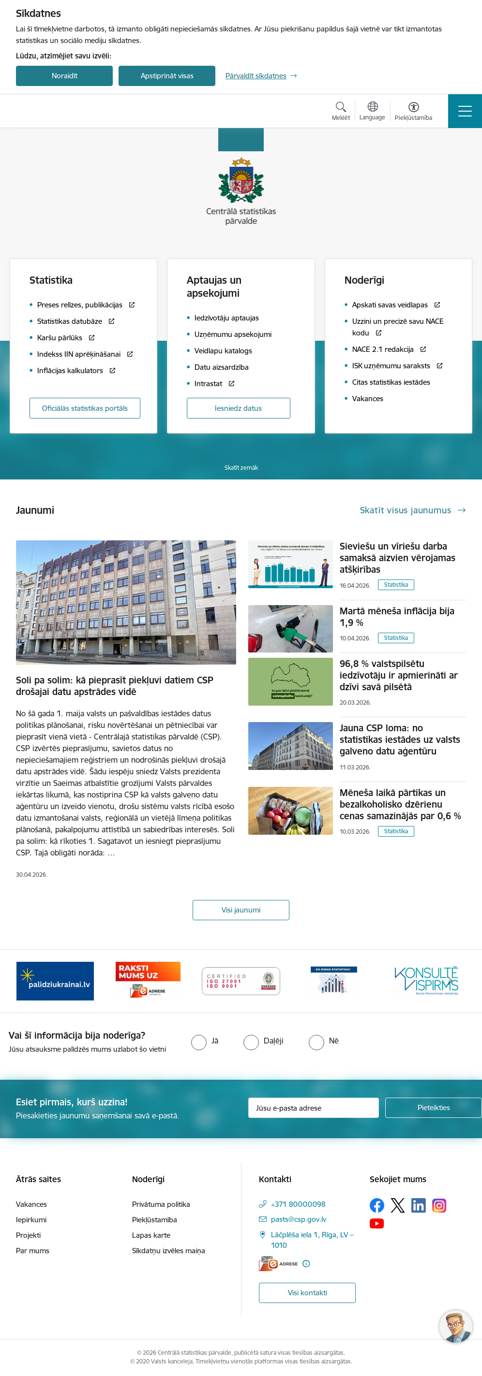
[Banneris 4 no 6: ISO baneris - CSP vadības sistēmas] (241, 980)
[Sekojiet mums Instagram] (439, 1206)
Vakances (31, 1204)
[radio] (204, 1040)
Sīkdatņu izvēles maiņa (168, 1250)
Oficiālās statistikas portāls (85, 408)
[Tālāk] (450, 981)
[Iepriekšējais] (32, 981)
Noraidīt (64, 75)
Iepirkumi (31, 1219)
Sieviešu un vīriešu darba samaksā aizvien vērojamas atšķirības (397, 557)
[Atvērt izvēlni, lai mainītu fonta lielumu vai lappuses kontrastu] (413, 112)
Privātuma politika (161, 1204)
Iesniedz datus (238, 408)
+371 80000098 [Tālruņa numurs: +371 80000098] (298, 1204)
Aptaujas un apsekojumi (214, 287)
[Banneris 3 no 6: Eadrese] (148, 980)
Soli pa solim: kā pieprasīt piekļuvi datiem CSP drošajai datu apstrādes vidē (114, 685)
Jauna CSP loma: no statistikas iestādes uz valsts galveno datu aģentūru (400, 739)
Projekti (28, 1235)
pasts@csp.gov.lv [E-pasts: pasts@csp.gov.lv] (298, 1219)
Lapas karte (151, 1235)
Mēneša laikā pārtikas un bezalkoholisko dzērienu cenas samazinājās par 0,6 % (400, 804)
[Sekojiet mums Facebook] (377, 1205)
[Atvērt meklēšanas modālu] (341, 112)
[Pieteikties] (433, 1108)
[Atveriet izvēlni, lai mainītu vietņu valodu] (372, 112)
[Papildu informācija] (306, 1263)
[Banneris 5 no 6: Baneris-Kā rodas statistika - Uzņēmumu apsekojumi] (334, 980)
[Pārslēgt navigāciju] (465, 111)
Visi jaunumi (241, 909)
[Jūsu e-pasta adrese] (313, 1108)
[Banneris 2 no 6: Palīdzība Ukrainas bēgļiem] (55, 980)
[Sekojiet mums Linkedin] (418, 1205)
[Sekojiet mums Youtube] (377, 1223)
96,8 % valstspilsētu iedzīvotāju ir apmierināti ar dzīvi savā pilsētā (399, 675)
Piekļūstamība (154, 1219)
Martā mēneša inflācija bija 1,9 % (397, 616)
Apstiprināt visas (167, 75)
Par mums (32, 1250)
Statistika (396, 584)
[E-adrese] (278, 1264)
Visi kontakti (307, 1292)
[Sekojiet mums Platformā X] (398, 1205)
